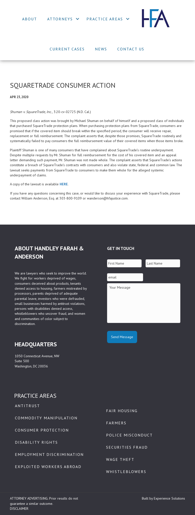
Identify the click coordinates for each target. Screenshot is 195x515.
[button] (77, 19)
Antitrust (27, 405)
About (29, 18)
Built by (148, 498)
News (101, 48)
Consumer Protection (42, 430)
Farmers (116, 422)
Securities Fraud (127, 447)
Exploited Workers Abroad (48, 466)
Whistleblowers (126, 471)
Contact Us (130, 48)
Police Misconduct (129, 435)
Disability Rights (36, 442)
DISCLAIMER (19, 508)
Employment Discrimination (49, 454)
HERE (64, 184)
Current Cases (67, 48)
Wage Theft (120, 459)
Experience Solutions (169, 498)
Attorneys (60, 18)
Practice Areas (104, 18)
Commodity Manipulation (46, 417)
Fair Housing (122, 410)
